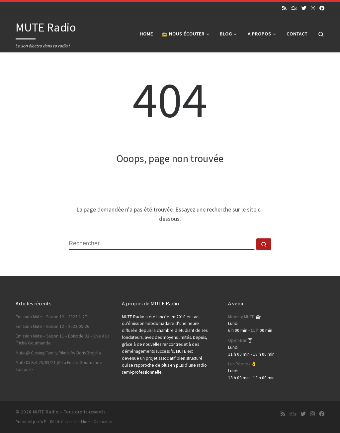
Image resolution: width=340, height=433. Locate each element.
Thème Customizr (97, 421)
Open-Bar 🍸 (240, 340)
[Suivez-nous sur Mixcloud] (294, 8)
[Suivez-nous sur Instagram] (313, 8)
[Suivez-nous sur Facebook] (321, 8)
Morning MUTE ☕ (244, 317)
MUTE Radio (46, 412)
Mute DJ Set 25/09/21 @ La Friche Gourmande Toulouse (59, 366)
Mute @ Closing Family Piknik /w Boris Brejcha (58, 353)
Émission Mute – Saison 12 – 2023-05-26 (52, 326)
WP (43, 421)
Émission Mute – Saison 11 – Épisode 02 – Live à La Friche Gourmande (63, 339)
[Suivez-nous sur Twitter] (303, 8)
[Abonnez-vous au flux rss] (284, 8)
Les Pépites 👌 (242, 364)
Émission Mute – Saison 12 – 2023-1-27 (51, 317)
